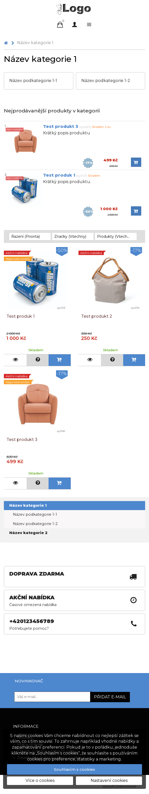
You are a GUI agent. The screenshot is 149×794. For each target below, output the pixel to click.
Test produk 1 (59, 175)
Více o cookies (40, 780)
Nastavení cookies (109, 780)
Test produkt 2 (96, 316)
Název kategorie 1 (28, 505)
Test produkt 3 (60, 126)
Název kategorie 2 (28, 532)
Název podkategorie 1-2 (35, 523)
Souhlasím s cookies (74, 769)
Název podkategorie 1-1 (35, 514)
